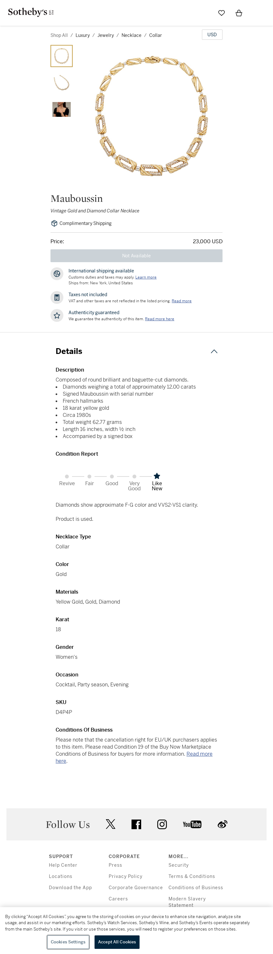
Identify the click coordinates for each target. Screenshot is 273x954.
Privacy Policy (125, 876)
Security (178, 865)
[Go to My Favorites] (221, 12)
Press (115, 865)
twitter (110, 824)
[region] (136, 930)
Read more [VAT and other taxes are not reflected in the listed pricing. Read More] (182, 301)
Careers (118, 899)
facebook (136, 824)
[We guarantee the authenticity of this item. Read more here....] (159, 319)
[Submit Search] (204, 13)
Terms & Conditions (191, 876)
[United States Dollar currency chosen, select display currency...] (212, 35)
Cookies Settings (68, 942)
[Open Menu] (256, 13)
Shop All (59, 35)
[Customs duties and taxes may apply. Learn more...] (146, 277)
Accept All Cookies (117, 942)
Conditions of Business (195, 887)
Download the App (70, 887)
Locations (60, 876)
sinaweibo (222, 824)
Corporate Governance (136, 887)
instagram (162, 824)
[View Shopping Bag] (239, 12)
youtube (192, 824)
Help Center (63, 865)
